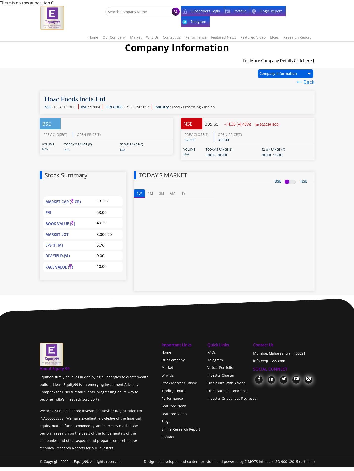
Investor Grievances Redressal (232, 398)
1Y (183, 193)
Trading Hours (173, 390)
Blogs (274, 37)
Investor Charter (220, 375)
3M (161, 193)
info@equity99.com (269, 360)
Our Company (114, 37)
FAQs (211, 352)
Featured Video (253, 37)
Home (93, 37)
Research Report (297, 37)
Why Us (152, 37)
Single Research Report (181, 429)
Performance (196, 37)
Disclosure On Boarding (227, 390)
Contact (168, 437)
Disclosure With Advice (226, 383)
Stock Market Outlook (179, 383)
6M (172, 193)
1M (150, 193)
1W (139, 193)
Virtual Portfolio (220, 367)
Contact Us (172, 37)
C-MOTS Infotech (258, 461)
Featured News (223, 37)
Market (136, 37)
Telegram (215, 360)
